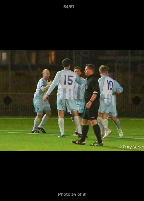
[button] (124, 8)
